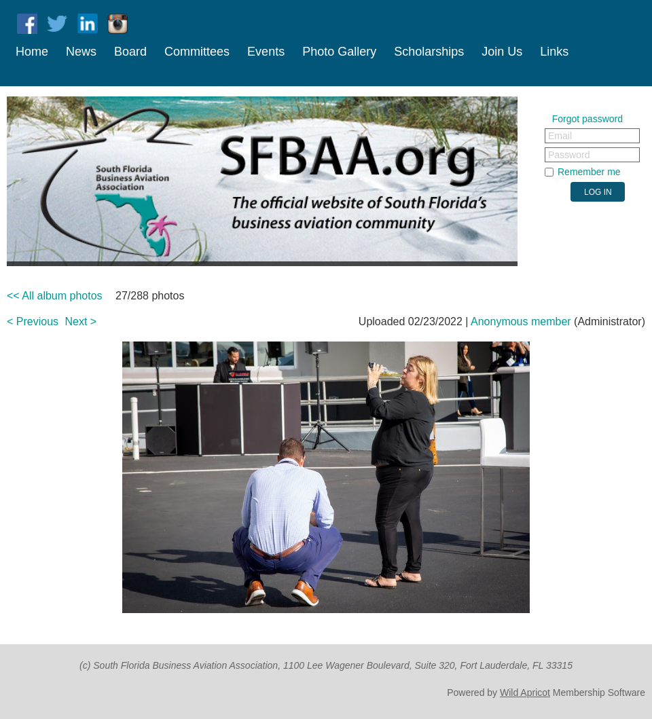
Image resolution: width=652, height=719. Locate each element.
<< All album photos (55, 295)
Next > (81, 321)
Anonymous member (521, 321)
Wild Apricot (525, 692)
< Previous (32, 321)
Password (569, 154)
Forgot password (587, 118)
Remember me (589, 171)
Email (560, 135)
